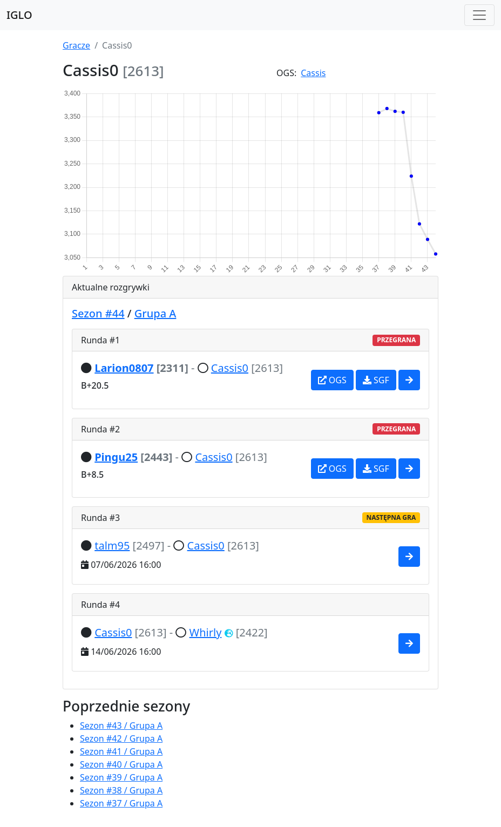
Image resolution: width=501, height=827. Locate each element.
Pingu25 (116, 457)
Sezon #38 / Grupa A (121, 790)
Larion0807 (123, 368)
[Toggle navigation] (479, 15)
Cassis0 (229, 368)
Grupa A (155, 313)
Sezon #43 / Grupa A (121, 725)
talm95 (112, 545)
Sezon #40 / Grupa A (121, 764)
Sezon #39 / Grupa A (121, 777)
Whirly (205, 632)
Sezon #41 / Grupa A (121, 751)
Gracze (76, 45)
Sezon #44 (98, 313)
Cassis (313, 73)
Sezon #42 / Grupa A (121, 738)
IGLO (19, 15)
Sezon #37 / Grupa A (121, 803)
